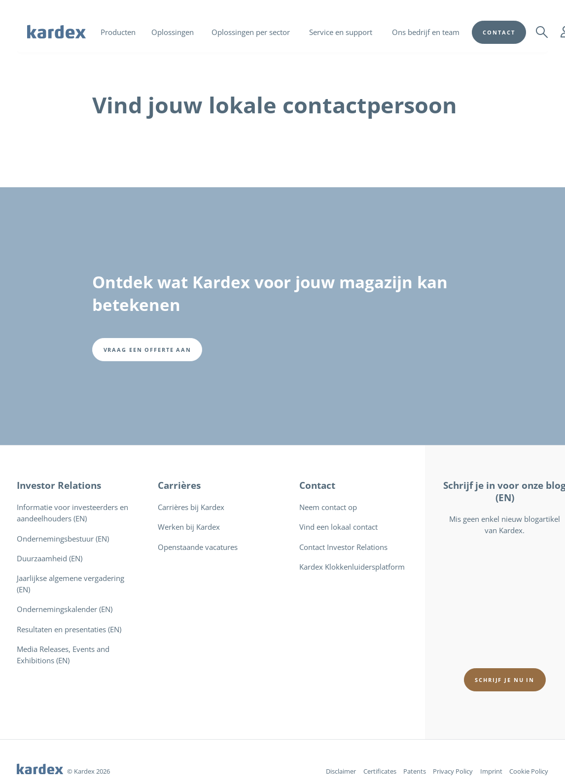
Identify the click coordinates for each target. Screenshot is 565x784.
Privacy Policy (453, 771)
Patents (414, 771)
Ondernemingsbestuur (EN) (63, 539)
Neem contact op (328, 507)
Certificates (379, 771)
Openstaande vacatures (198, 547)
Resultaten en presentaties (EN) (69, 629)
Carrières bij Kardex (191, 507)
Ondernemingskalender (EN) (64, 609)
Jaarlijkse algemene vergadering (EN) (70, 584)
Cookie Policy (528, 771)
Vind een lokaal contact (338, 527)
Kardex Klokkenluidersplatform (352, 567)
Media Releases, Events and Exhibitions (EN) (63, 655)
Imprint (491, 771)
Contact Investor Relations (343, 547)
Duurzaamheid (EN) (49, 558)
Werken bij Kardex (189, 527)
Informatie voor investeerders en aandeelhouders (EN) (72, 513)
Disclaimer (341, 771)
